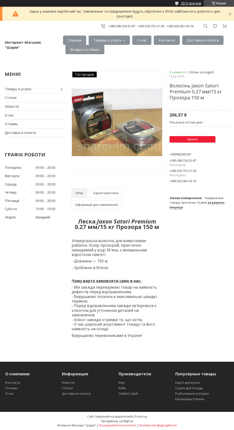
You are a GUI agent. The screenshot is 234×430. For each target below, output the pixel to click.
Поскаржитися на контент (117, 425)
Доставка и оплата (203, 40)
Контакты (167, 40)
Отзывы (11, 124)
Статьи (10, 97)
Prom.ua (141, 416)
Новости (12, 106)
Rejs (122, 382)
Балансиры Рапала (189, 399)
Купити (192, 139)
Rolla (122, 388)
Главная (74, 40)
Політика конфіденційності (158, 425)
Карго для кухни (187, 382)
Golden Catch (128, 393)
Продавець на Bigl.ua (117, 421)
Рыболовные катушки (192, 393)
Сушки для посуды (189, 388)
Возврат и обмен (85, 49)
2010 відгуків (191, 3)
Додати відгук (215, 26)
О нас (142, 40)
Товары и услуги (107, 40)
